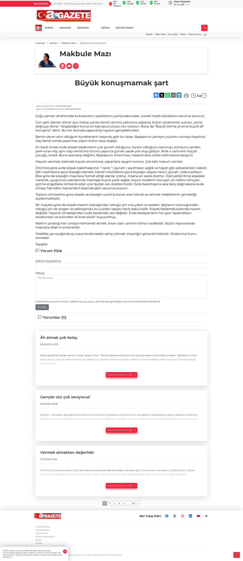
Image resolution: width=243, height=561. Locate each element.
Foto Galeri (173, 34)
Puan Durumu (195, 34)
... (128, 503)
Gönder (42, 307)
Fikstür (183, 34)
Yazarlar (149, 34)
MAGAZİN (65, 27)
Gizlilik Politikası (42, 527)
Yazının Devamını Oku (121, 374)
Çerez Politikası (42, 530)
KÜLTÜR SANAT (125, 27)
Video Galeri (160, 34)
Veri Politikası (41, 533)
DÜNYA (49, 27)
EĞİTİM (105, 27)
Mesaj (39, 273)
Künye (38, 540)
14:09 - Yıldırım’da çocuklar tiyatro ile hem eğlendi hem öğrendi (78, 3)
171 (133, 503)
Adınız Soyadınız (48, 261)
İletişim (38, 543)
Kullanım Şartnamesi (45, 536)
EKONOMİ (83, 27)
